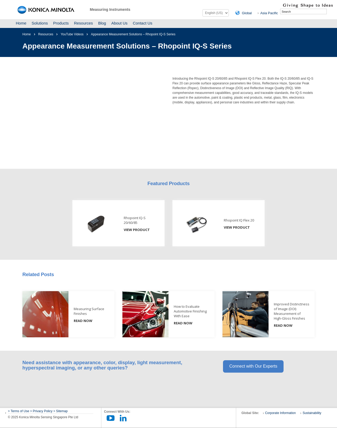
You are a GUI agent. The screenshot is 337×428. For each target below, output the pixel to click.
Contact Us (142, 23)
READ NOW (83, 320)
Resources (83, 23)
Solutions (40, 23)
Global (247, 13)
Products (61, 23)
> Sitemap (60, 411)
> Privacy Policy (41, 411)
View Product (137, 229)
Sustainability (312, 413)
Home (21, 23)
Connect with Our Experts (253, 366)
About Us (119, 23)
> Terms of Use (19, 411)
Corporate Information (280, 413)
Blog (102, 23)
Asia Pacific (269, 13)
